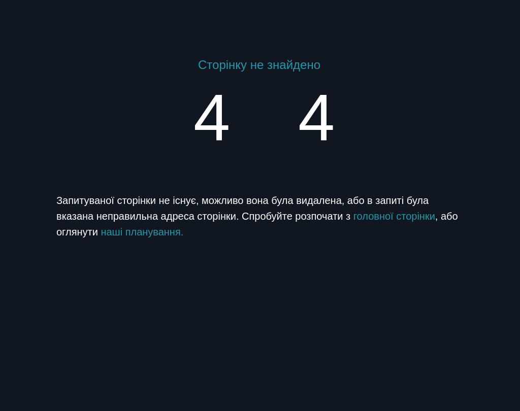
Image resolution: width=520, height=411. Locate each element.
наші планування (140, 231)
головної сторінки (394, 216)
